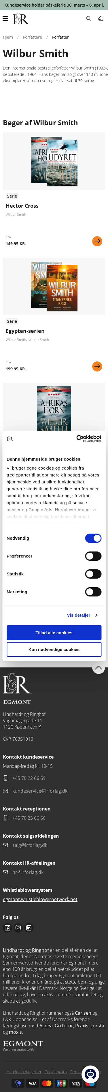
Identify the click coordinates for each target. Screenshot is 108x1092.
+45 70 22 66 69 (29, 778)
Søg (89, 18)
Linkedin (28, 927)
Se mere (97, 241)
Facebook (7, 927)
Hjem (8, 37)
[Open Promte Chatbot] (90, 1074)
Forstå (97, 1025)
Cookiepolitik (55, 1071)
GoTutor (64, 1025)
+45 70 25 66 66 (29, 818)
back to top (98, 667)
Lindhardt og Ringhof (26, 950)
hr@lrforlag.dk (27, 872)
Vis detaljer (78, 615)
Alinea (46, 1025)
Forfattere (32, 37)
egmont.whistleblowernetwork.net (40, 899)
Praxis (81, 1025)
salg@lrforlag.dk (29, 845)
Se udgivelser (54, 191)
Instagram (18, 927)
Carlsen (83, 1013)
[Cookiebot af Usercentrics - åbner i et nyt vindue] (76, 438)
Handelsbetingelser (24, 1071)
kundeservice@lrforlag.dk (39, 791)
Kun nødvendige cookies (54, 649)
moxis (15, 1032)
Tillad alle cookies (53, 632)
